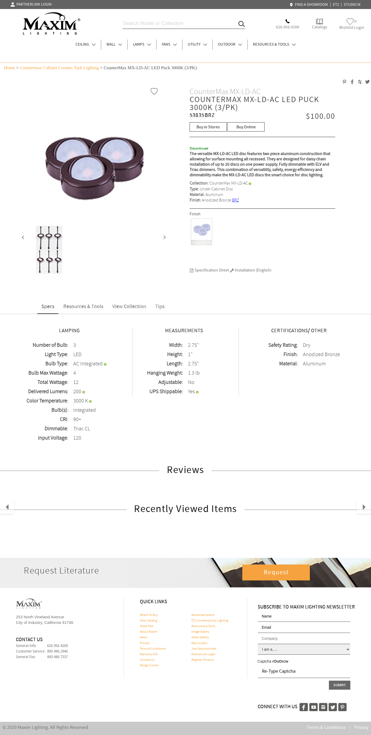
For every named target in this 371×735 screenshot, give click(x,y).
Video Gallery (200, 637)
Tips (159, 306)
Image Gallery (200, 632)
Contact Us (147, 660)
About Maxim (149, 632)
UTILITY (197, 44)
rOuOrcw (280, 661)
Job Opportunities (203, 649)
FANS (169, 44)
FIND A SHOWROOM (309, 4)
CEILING (85, 44)
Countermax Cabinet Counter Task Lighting (59, 67)
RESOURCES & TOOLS (274, 44)
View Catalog (148, 621)
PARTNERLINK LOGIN (31, 4)
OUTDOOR (230, 44)
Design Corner (149, 665)
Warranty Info (149, 654)
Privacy (145, 643)
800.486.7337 (57, 657)
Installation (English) (250, 270)
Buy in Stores (208, 127)
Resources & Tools (83, 306)
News (143, 637)
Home (9, 67)
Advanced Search (202, 615)
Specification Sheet (209, 270)
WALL (114, 44)
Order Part (146, 626)
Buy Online (246, 127)
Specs (47, 306)
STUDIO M (352, 4)
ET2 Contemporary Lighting (209, 621)
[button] (23, 237)
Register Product (202, 660)
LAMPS (142, 44)
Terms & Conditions (153, 649)
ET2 (336, 4)
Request (276, 572)
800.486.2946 (57, 651)
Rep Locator (199, 643)
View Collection (129, 306)
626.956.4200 (57, 646)
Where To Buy (149, 615)
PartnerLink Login (203, 654)
